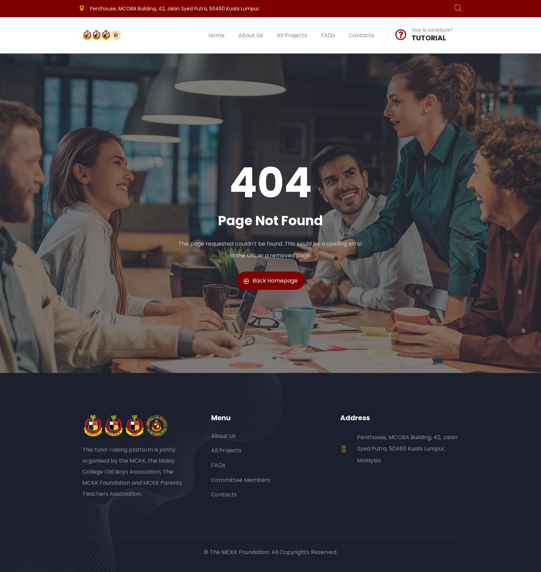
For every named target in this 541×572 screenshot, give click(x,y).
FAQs (328, 35)
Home (216, 35)
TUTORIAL (429, 38)
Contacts (361, 35)
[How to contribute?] (400, 34)
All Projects (292, 35)
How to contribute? (432, 30)
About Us (250, 35)
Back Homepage (271, 281)
